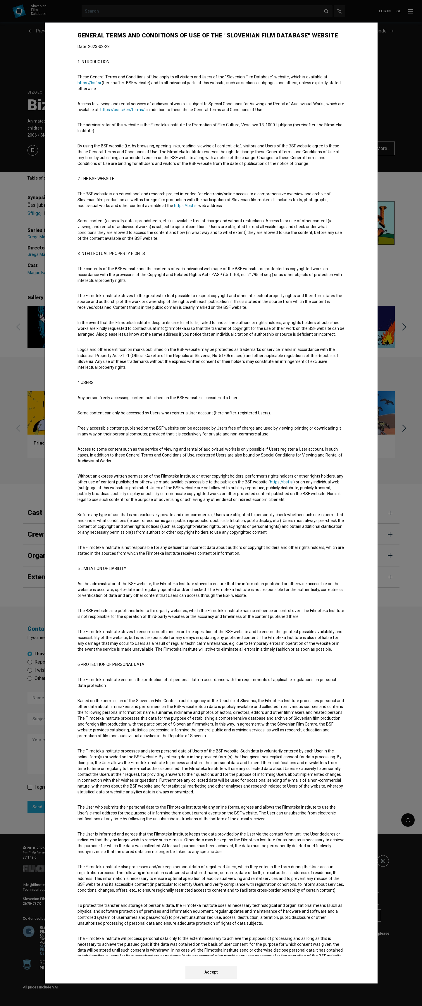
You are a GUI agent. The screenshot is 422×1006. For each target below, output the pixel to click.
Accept (211, 972)
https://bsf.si (89, 82)
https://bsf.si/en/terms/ (122, 109)
